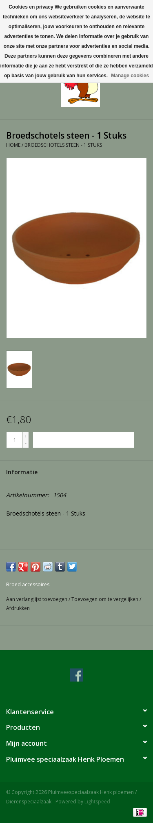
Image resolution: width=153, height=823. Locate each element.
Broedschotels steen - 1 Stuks (63, 144)
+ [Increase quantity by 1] (25, 436)
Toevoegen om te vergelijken (105, 599)
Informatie (22, 472)
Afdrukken (18, 608)
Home (13, 144)
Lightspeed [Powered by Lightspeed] (97, 801)
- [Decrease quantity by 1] (26, 443)
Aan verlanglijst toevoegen (37, 599)
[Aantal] (14, 440)
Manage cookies (130, 75)
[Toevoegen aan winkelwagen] (83, 440)
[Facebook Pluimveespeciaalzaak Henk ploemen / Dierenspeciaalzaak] (76, 675)
